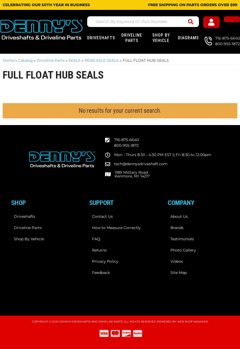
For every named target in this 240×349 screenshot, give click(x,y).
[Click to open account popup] (214, 22)
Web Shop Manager (192, 321)
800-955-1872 (126, 145)
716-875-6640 (126, 139)
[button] (143, 21)
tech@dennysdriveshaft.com (140, 164)
